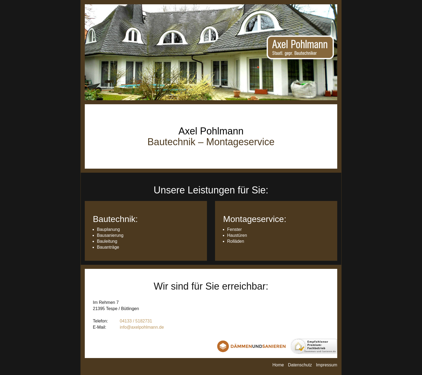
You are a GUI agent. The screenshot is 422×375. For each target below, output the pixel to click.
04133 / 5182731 (136, 321)
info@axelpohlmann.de (142, 327)
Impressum (326, 365)
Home (278, 365)
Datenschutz (300, 365)
